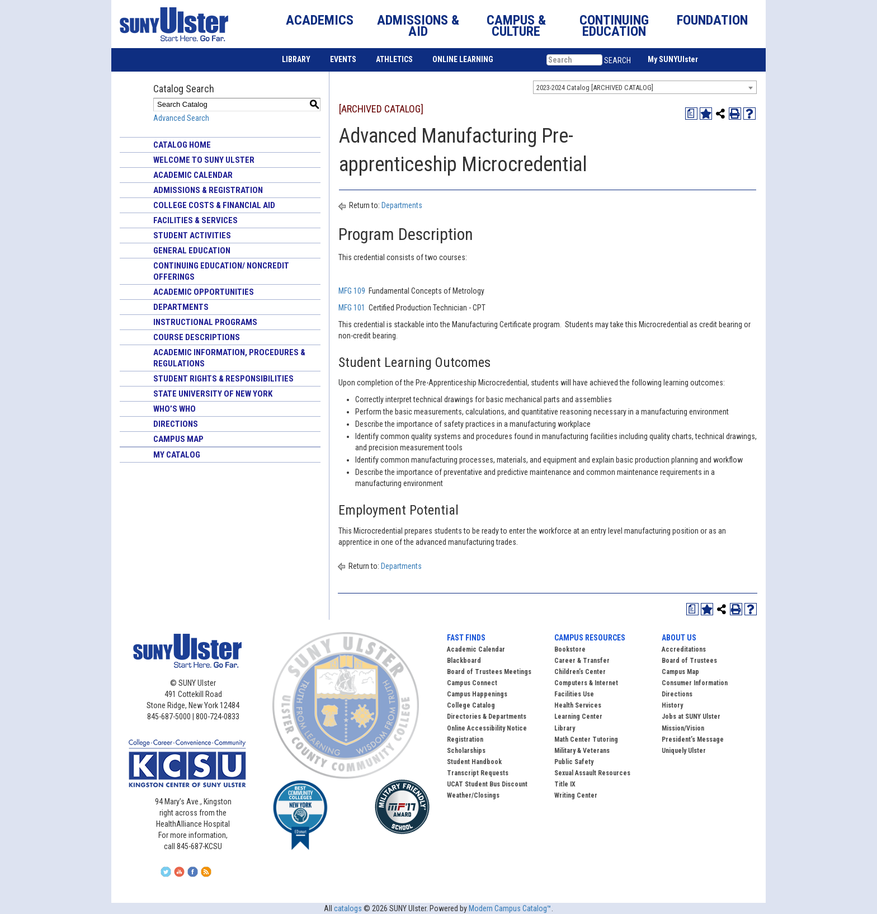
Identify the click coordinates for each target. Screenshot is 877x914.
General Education (191, 251)
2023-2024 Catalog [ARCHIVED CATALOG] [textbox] (594, 87)
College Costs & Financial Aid (214, 205)
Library (564, 728)
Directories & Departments (486, 716)
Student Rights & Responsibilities (223, 379)
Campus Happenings (477, 694)
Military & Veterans (582, 751)
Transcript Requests (477, 773)
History (672, 705)
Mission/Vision (683, 728)
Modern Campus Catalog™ (510, 908)
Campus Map (178, 439)
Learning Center (578, 716)
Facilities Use (574, 694)
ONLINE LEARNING (462, 59)
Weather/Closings (473, 795)
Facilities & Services (195, 220)
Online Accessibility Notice (487, 728)
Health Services (577, 705)
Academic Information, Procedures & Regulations (229, 358)
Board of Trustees (689, 661)
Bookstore (570, 649)
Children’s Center (580, 672)
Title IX (565, 784)
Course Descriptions (196, 337)
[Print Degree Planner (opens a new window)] (691, 113)
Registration (465, 739)
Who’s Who (174, 409)
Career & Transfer (582, 661)
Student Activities (192, 235)
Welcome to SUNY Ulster (203, 160)
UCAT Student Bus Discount (487, 784)
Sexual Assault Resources (592, 773)
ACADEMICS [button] (319, 20)
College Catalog (471, 705)
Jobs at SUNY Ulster (691, 716)
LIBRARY (296, 59)
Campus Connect (472, 683)
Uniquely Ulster (684, 751)
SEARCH (617, 60)
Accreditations (684, 649)
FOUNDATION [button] (712, 20)
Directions (175, 424)
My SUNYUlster (673, 59)
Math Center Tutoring (586, 739)
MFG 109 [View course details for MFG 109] (351, 290)
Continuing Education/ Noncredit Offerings (221, 271)
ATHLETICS (394, 59)
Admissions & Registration (208, 190)
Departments (181, 307)
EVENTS (343, 59)
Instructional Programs (205, 322)
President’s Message (693, 739)
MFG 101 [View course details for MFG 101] (351, 307)
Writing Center (575, 795)
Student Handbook (474, 762)
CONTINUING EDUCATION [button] (614, 26)
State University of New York (212, 394)
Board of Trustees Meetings (489, 672)
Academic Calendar (193, 175)
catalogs (348, 908)
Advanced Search (181, 118)
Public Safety (573, 762)
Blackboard (464, 661)
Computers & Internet (586, 683)
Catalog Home (182, 145)
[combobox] (645, 87)
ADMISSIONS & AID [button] (418, 26)
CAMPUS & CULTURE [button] (516, 26)
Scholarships (466, 751)
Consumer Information (695, 683)
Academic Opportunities (203, 292)
